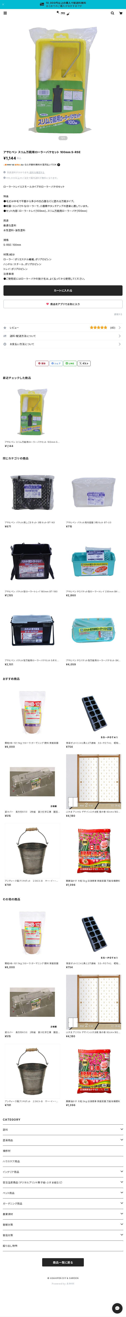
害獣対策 (8, 1224)
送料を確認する (37, 172)
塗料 (5, 1129)
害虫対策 (8, 1235)
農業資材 (8, 1214)
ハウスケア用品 (11, 1161)
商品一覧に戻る (63, 1262)
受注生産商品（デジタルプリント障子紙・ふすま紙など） (33, 1182)
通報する (118, 314)
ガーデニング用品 (12, 1203)
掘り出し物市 (10, 1245)
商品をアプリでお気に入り (62, 304)
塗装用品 (8, 1140)
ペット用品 (9, 1193)
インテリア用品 (11, 1171)
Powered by (63, 1283)
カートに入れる (63, 290)
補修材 (6, 1150)
